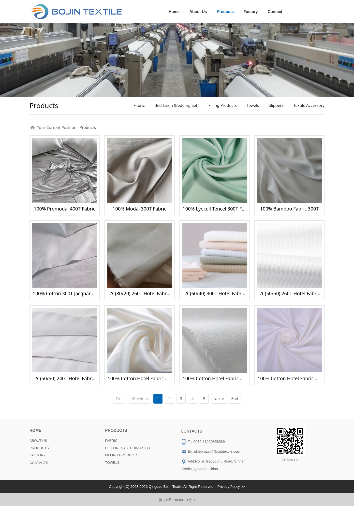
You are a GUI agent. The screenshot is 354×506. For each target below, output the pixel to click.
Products (225, 12)
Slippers (276, 105)
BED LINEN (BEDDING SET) (127, 448)
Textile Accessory (308, 105)
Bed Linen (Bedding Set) (176, 105)
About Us (198, 12)
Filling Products (222, 105)
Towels (253, 105)
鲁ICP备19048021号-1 (177, 499)
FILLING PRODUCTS (121, 455)
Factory (251, 12)
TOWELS (112, 462)
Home (174, 12)
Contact (275, 12)
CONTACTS (39, 463)
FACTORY (38, 455)
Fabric (139, 105)
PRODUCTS (39, 448)
